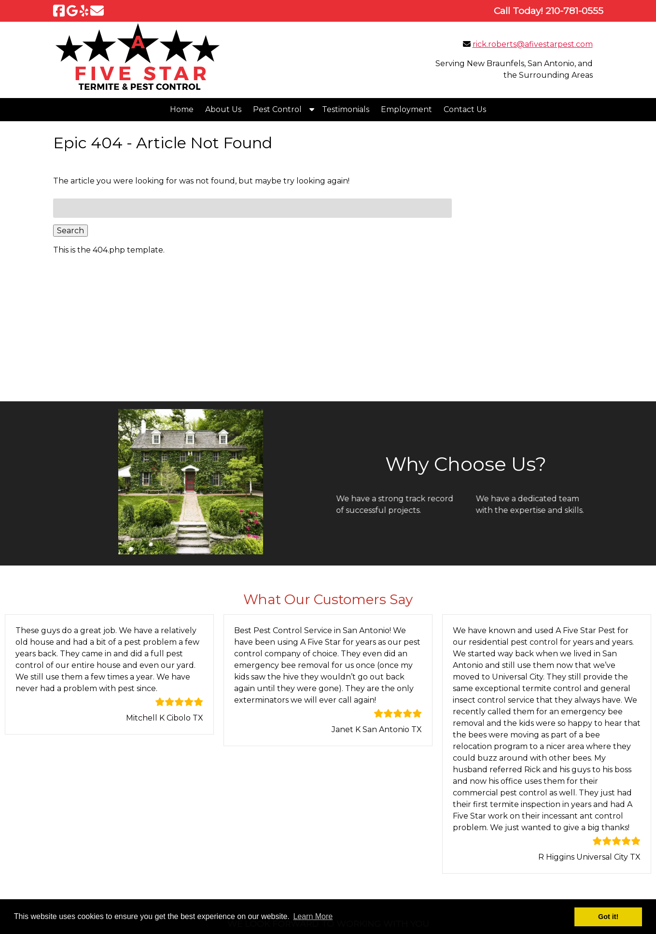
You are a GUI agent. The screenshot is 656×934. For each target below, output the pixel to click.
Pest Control (277, 109)
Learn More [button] (313, 916)
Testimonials (345, 109)
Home (182, 109)
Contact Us (465, 109)
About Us (223, 109)
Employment (406, 109)
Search (70, 230)
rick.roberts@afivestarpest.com (533, 44)
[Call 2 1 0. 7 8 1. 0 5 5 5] (574, 10)
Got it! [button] (608, 916)
